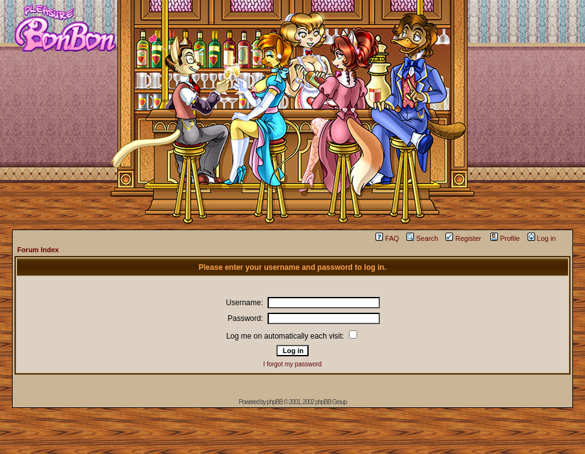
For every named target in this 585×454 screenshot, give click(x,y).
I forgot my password (292, 364)
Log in (542, 238)
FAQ (387, 238)
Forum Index (38, 249)
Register (463, 238)
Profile (504, 238)
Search (422, 238)
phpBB (275, 402)
